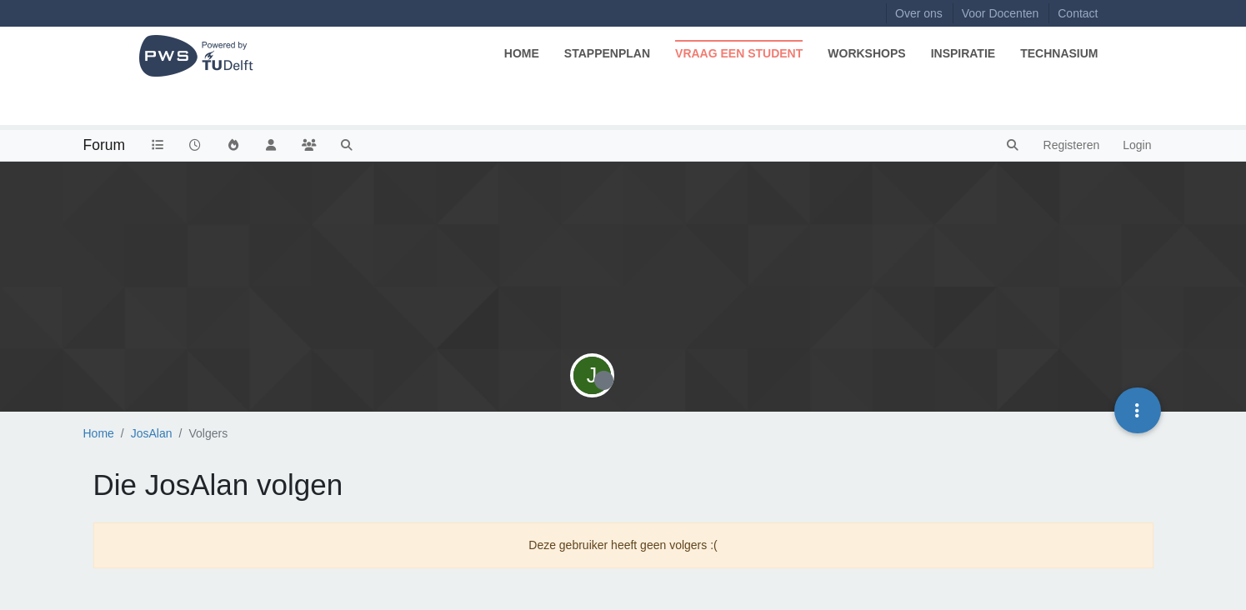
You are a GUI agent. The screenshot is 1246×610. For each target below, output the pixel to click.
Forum (104, 145)
